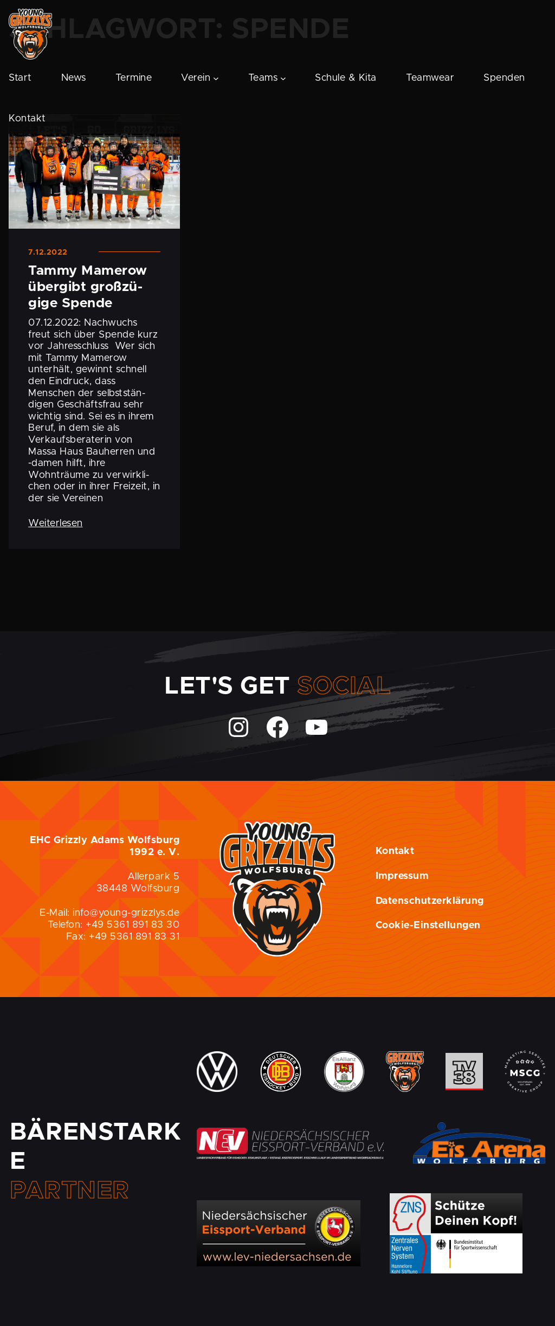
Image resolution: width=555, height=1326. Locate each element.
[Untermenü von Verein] (216, 78)
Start (20, 78)
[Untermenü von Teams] (283, 78)
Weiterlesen (55, 523)
